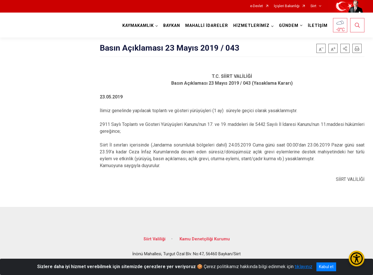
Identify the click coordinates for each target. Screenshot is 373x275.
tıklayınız (303, 266)
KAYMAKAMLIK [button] (138, 25)
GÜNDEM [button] (288, 25)
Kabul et (326, 266)
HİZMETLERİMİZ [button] (251, 25)
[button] (345, 48)
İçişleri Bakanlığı (287, 6)
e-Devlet (256, 6)
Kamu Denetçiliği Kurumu (204, 239)
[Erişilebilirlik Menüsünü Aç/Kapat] (356, 258)
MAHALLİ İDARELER (206, 25)
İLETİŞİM (318, 25)
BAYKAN (171, 25)
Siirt (313, 6)
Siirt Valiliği (154, 239)
